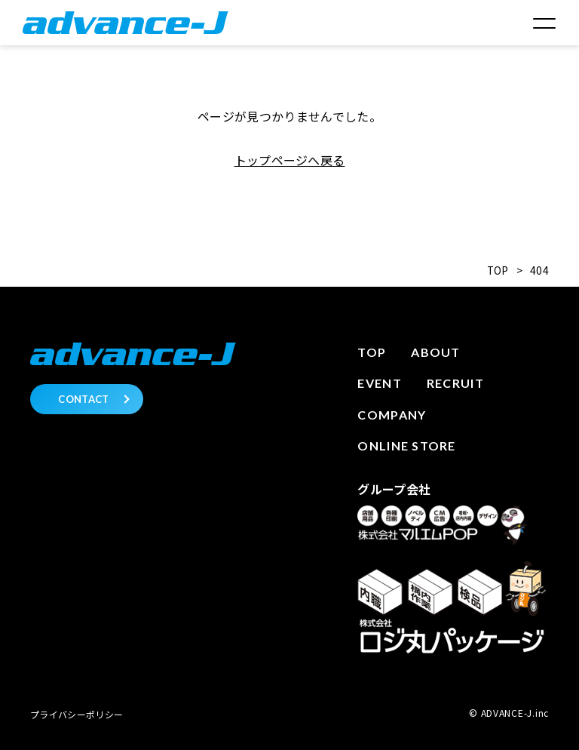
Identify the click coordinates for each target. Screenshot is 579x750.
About (435, 352)
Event (379, 383)
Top (371, 352)
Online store (406, 445)
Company (391, 414)
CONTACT (83, 399)
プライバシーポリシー (76, 714)
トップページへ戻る (289, 160)
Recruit (455, 383)
